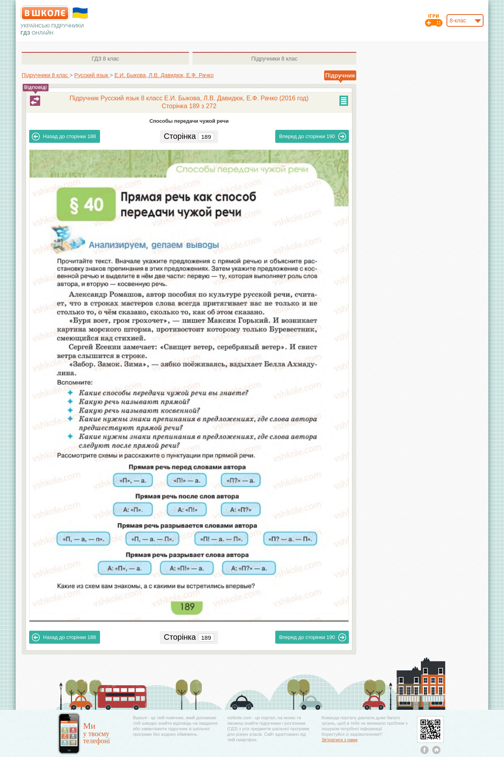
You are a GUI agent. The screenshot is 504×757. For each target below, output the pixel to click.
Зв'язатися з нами (340, 739)
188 (64, 136)
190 (312, 136)
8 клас (105, 58)
